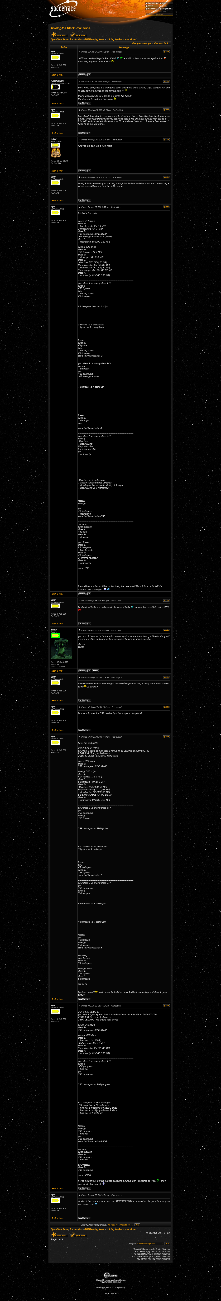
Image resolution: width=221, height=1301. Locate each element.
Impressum (110, 1293)
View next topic (161, 43)
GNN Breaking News (94, 39)
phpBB (105, 1288)
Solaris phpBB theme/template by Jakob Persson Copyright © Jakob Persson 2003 (110, 1280)
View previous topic (141, 43)
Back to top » (57, 75)
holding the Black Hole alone (70, 28)
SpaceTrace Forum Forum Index (66, 39)
